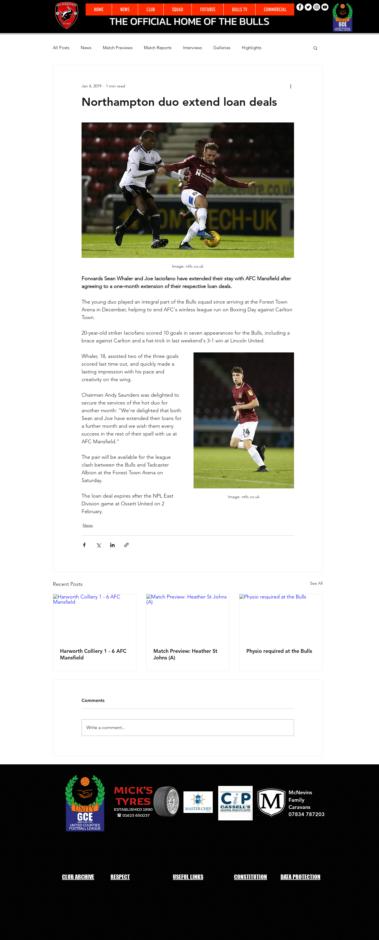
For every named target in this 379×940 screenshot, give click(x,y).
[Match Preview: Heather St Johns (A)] (187, 617)
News (86, 47)
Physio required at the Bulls (279, 651)
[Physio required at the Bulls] (280, 617)
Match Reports (157, 47)
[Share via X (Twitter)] (98, 545)
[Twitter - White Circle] (308, 7)
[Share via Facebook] (84, 545)
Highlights (251, 47)
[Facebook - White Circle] (299, 7)
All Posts (61, 47)
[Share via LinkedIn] (112, 545)
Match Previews (117, 47)
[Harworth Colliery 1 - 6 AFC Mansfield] (94, 617)
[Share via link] (126, 545)
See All (316, 583)
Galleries (221, 47)
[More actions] (290, 86)
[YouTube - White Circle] (324, 7)
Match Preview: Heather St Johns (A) (185, 654)
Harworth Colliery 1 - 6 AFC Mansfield (93, 654)
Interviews (192, 47)
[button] (274, 9)
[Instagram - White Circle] (316, 7)
